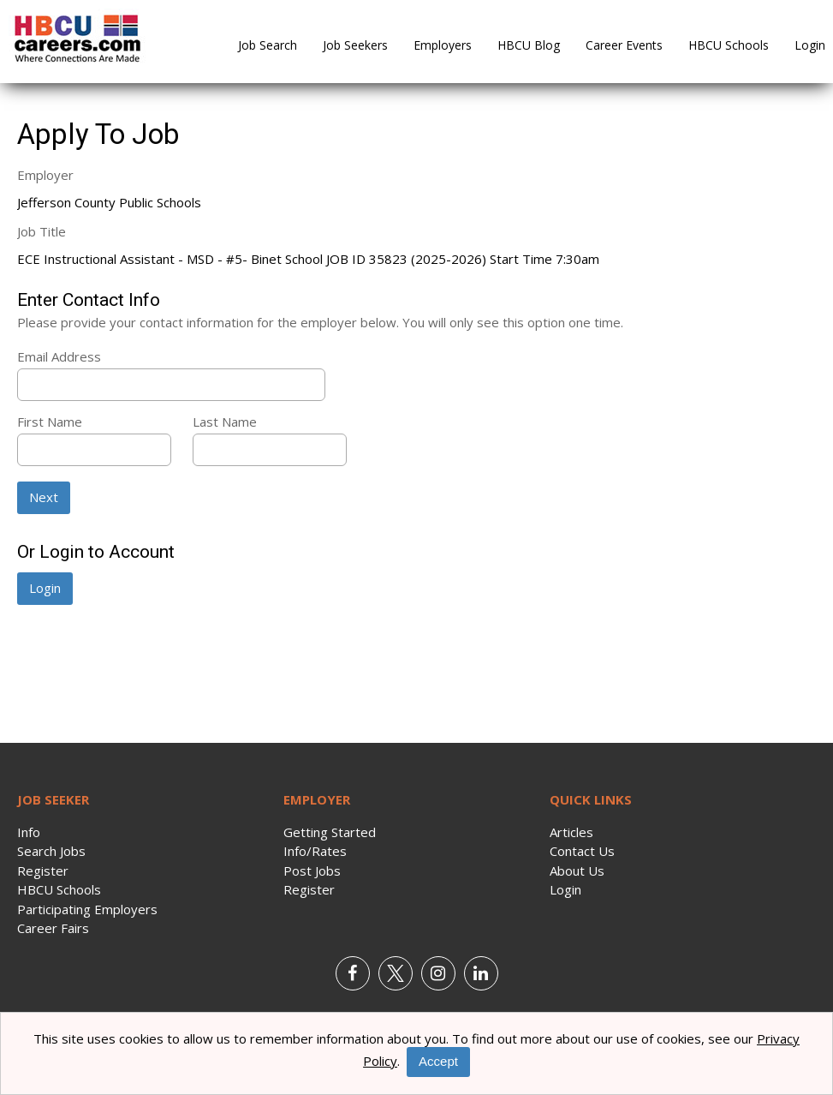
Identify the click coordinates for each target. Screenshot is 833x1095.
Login (809, 45)
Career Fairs (53, 927)
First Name (49, 421)
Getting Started (329, 832)
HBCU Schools (728, 45)
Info (28, 832)
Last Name (225, 421)
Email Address (59, 356)
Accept (438, 1061)
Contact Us (582, 850)
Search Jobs (51, 850)
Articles (571, 832)
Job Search (267, 45)
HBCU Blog (528, 45)
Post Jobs (312, 870)
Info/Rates (315, 850)
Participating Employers (87, 909)
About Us (577, 870)
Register (42, 870)
